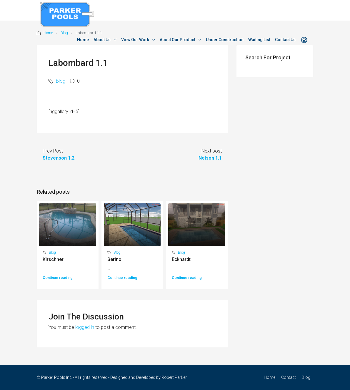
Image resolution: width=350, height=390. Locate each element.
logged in (84, 327)
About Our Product (177, 39)
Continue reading (58, 277)
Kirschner (53, 259)
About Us (102, 39)
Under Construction (225, 39)
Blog (60, 81)
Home (83, 39)
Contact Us (285, 39)
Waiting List (259, 39)
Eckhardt (181, 259)
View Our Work (135, 39)
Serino (114, 259)
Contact (288, 377)
